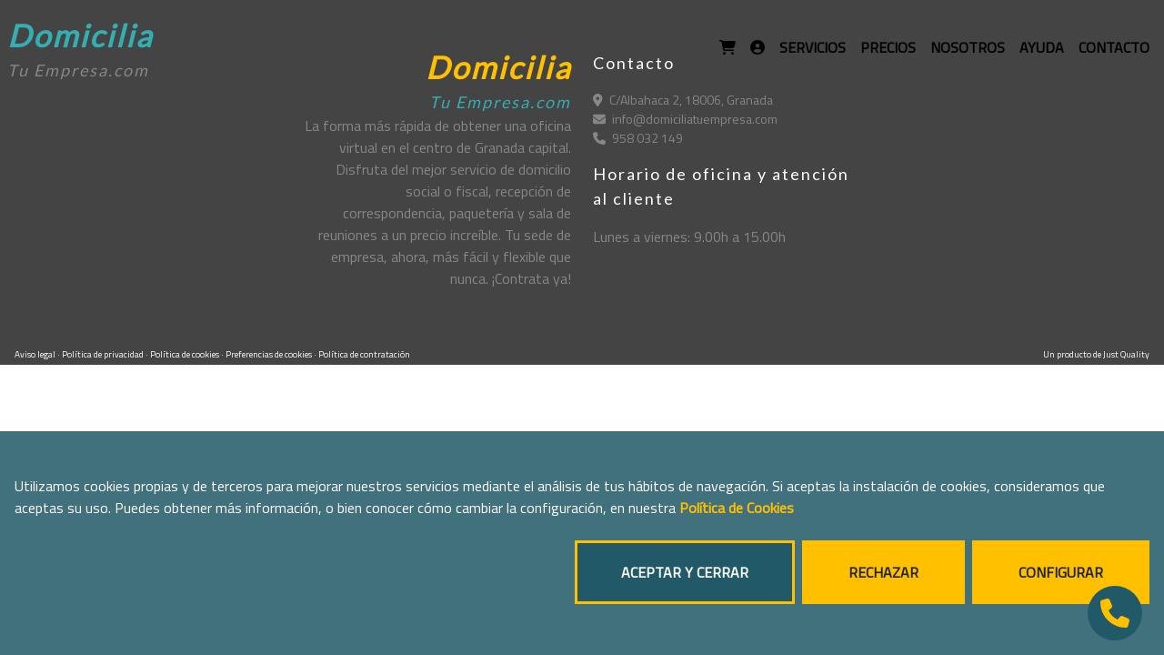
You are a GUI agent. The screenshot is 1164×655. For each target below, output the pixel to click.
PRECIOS (888, 47)
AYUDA (1041, 47)
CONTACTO (1114, 47)
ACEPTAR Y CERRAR (684, 572)
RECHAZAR (883, 572)
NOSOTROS (967, 47)
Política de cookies (185, 354)
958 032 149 (638, 137)
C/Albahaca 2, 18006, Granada (683, 99)
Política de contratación (364, 354)
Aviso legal (36, 354)
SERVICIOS (812, 47)
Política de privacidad (104, 354)
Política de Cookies (736, 508)
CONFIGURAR (1060, 572)
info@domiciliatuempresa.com (685, 118)
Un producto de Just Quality (1096, 354)
